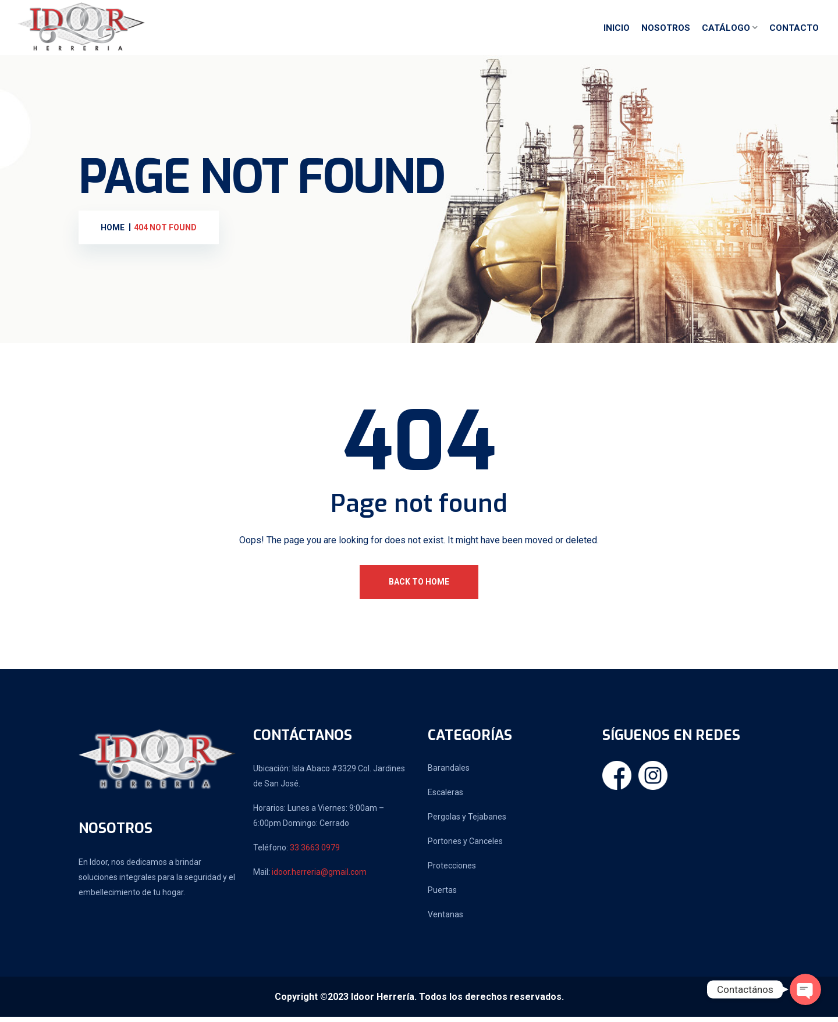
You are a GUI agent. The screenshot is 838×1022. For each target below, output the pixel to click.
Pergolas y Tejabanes (467, 822)
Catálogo (726, 31)
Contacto (794, 31)
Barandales (449, 773)
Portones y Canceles (465, 846)
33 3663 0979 (315, 852)
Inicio (616, 31)
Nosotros (665, 31)
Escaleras (445, 797)
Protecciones (452, 870)
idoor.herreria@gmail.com (319, 877)
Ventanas (445, 919)
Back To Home (419, 587)
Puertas (442, 895)
